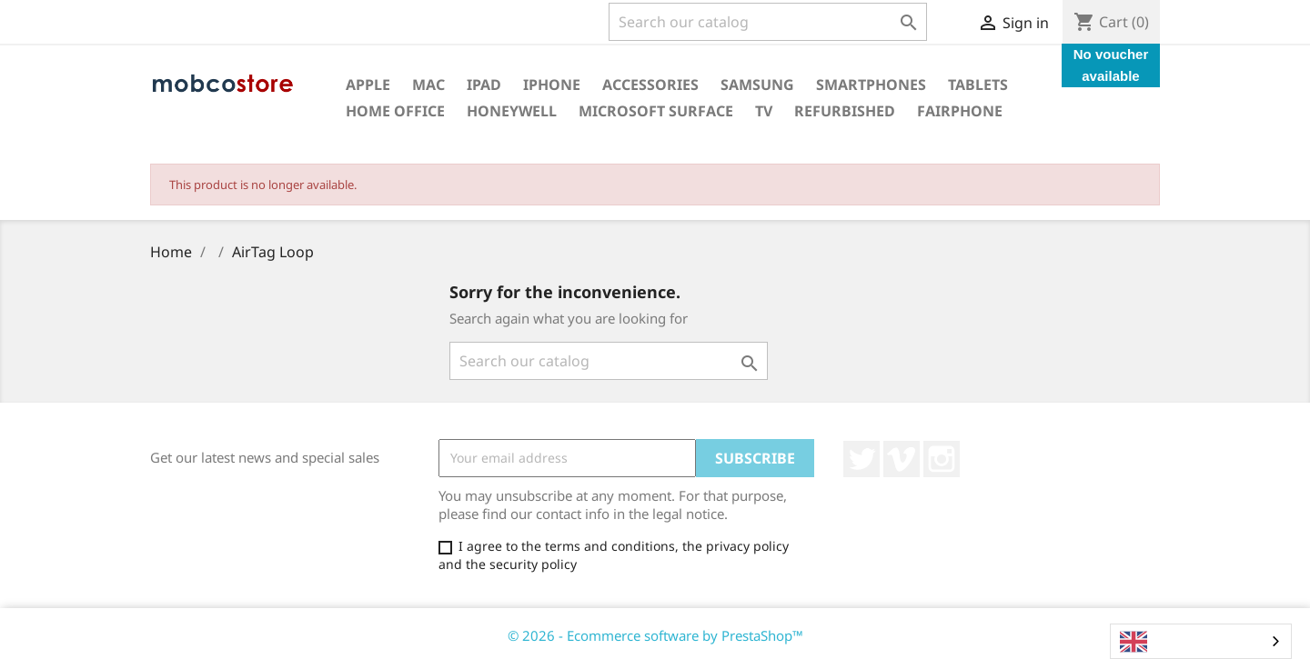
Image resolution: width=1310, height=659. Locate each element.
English (1157, 642)
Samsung (757, 85)
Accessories (650, 85)
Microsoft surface (656, 111)
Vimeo (901, 459)
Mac (428, 85)
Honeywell (512, 111)
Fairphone (960, 111)
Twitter (861, 459)
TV (763, 111)
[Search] (768, 22)
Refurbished (844, 111)
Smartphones (871, 85)
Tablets (978, 85)
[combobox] (1201, 641)
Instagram (941, 459)
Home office (395, 111)
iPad (484, 85)
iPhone (551, 85)
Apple (368, 85)
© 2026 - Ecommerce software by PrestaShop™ (655, 635)
